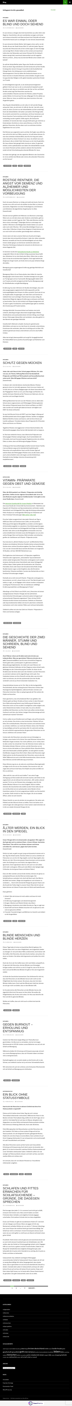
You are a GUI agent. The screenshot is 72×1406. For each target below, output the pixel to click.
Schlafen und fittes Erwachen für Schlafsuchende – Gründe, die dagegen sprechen (21, 1195)
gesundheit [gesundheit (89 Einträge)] (15, 1352)
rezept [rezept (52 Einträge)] (46, 1355)
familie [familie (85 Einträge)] (54, 1349)
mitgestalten (6, 1309)
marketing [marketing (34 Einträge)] (66, 1352)
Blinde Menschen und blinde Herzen (21, 936)
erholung (7, 1080)
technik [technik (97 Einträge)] (64, 1355)
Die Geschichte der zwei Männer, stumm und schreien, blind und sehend (24, 642)
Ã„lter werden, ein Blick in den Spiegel (24, 829)
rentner (21, 348)
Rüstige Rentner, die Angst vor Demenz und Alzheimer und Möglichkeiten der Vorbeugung (22, 186)
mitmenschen (7, 1323)
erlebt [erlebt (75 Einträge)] (46, 1348)
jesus (14, 165)
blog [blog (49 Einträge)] (26, 1348)
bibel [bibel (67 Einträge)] (22, 1348)
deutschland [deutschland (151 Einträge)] (39, 1348)
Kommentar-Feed (8, 1386)
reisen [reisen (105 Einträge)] (41, 1355)
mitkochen (6, 477)
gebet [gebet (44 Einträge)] (63, 1348)
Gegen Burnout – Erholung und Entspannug (18, 1028)
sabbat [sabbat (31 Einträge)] (53, 1355)
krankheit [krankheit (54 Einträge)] (50, 1352)
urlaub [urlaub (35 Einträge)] (4, 1357)
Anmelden (6, 1379)
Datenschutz (6, 1398)
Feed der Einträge (8, 1383)
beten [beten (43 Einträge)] (14, 1348)
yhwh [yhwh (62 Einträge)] (29, 1357)
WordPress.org (7, 1389)
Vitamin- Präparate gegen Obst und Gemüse (24, 482)
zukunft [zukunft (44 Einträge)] (35, 1357)
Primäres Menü (70, 2)
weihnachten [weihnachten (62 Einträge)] (13, 1357)
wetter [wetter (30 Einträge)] (18, 1357)
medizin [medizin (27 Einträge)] (4, 1355)
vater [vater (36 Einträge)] (7, 1357)
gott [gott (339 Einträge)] (22, 1351)
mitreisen (5, 1333)
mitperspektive (7, 1091)
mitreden (5, 1330)
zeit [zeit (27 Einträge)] (32, 1357)
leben (20, 165)
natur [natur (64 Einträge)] (18, 1355)
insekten (15, 466)
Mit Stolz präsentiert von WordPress (19, 1398)
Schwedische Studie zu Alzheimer (28, 252)
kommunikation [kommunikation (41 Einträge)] (43, 1352)
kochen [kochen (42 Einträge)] (37, 1352)
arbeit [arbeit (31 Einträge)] (4, 1348)
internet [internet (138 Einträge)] (27, 1352)
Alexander (20, 28)
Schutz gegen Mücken (22, 363)
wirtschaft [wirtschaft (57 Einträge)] (24, 1357)
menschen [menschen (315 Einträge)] (12, 1354)
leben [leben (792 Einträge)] (57, 1351)
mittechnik (6, 1336)
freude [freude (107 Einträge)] (59, 1348)
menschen (27, 165)
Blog (4, 2)
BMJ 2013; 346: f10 (29, 515)
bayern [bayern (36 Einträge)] (7, 1348)
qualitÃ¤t (30, 1280)
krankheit (16, 813)
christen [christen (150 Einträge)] (31, 1348)
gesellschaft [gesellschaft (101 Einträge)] (7, 1352)
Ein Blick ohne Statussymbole (16, 1096)
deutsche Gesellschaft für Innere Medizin (18, 503)
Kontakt (53, 10)
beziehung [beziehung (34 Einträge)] (18, 1348)
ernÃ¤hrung (7, 623)
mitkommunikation (8, 1316)
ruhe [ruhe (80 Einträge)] (49, 1355)
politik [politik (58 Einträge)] (28, 1355)
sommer (23, 466)
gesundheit (7, 165)
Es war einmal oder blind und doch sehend (23, 22)
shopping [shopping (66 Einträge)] (58, 1355)
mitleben (5, 17)
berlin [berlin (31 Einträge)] (11, 1348)
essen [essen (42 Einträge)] (50, 1348)
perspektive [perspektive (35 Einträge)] (23, 1355)
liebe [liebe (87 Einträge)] (62, 1352)
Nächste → (32, 1288)
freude (6, 1174)
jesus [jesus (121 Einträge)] (33, 1352)
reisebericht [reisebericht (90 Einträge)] (35, 1355)
